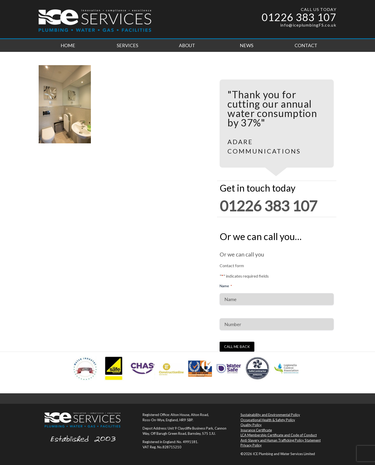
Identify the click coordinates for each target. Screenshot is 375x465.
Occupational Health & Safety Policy (268, 420)
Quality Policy (251, 425)
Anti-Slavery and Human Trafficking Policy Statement (281, 440)
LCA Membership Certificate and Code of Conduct (279, 435)
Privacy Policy (251, 445)
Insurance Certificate (256, 430)
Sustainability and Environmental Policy (270, 415)
